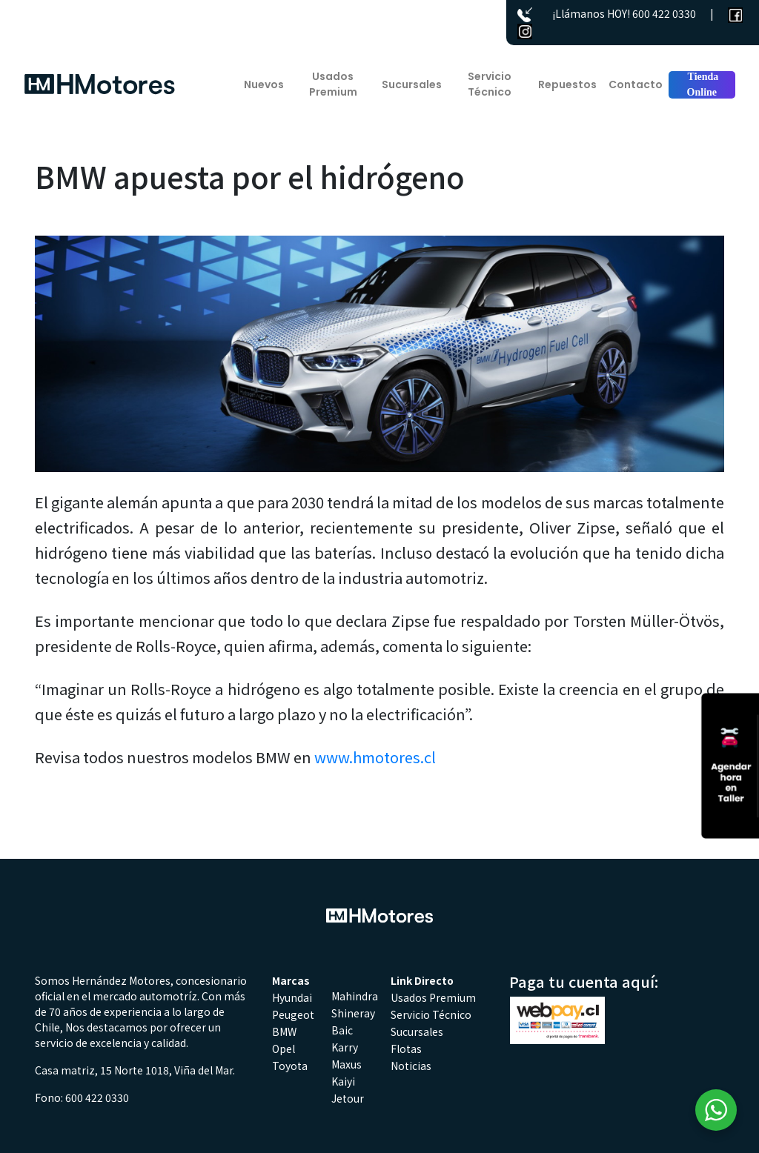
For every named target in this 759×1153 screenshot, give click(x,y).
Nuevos (264, 84)
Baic (342, 1030)
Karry (344, 1047)
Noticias (411, 1065)
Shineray (353, 1013)
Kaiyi (343, 1081)
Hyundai (292, 997)
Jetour (347, 1098)
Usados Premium (333, 84)
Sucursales (412, 84)
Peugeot (293, 1014)
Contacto (636, 84)
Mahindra (354, 995)
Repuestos (567, 84)
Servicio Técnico (489, 84)
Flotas (406, 1048)
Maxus (346, 1064)
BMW (284, 1031)
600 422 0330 (664, 13)
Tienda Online (701, 84)
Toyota (290, 1065)
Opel (283, 1048)
